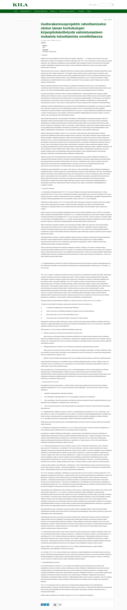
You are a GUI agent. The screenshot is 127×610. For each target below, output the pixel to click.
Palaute (89, 11)
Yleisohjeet (52, 11)
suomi (105, 19)
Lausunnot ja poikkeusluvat (40, 11)
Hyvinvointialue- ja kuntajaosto (66, 11)
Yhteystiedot (81, 11)
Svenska (94, 4)
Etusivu (16, 11)
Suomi (90, 4)
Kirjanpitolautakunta (25, 11)
